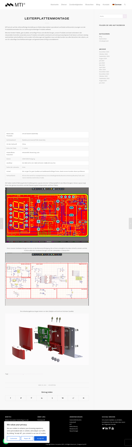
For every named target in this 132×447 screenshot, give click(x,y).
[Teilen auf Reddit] (73, 398)
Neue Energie (74, 431)
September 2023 (104, 78)
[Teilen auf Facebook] (10, 398)
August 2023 (103, 80)
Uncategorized (103, 41)
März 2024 (102, 69)
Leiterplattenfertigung (16, 374)
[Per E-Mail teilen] (83, 398)
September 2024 (104, 56)
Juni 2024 (102, 63)
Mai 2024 (102, 65)
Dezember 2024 (104, 52)
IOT (71, 424)
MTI (85, 444)
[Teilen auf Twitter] (21, 398)
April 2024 (102, 67)
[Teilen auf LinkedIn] (42, 398)
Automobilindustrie (75, 420)
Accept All (40, 438)
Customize (13, 438)
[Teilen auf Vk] (63, 398)
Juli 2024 (101, 61)
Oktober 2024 (103, 54)
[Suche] (125, 4)
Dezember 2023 (104, 72)
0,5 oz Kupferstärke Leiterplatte (33, 374)
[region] (27, 432)
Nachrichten (103, 39)
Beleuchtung (73, 426)
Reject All (27, 438)
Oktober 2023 (103, 76)
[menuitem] (54, 4)
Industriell (73, 422)
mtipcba (53, 385)
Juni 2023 (102, 83)
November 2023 (104, 74)
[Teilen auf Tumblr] (52, 398)
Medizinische (74, 429)
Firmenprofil (41, 420)
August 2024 (103, 58)
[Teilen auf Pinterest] (31, 398)
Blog (47, 15)
